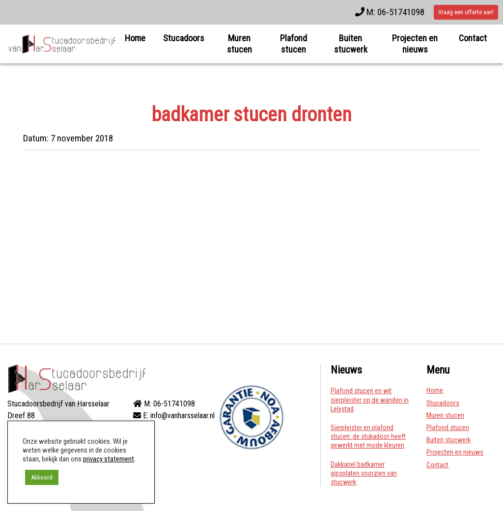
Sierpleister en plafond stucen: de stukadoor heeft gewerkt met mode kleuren (368, 436)
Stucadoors (183, 38)
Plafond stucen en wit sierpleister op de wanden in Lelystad (370, 399)
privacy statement (108, 459)
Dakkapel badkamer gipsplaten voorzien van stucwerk (364, 473)
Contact (473, 38)
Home (135, 38)
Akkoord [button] (42, 477)
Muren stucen (239, 43)
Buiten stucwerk (350, 43)
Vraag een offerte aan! (466, 12)
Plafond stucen (293, 43)
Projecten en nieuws (415, 43)
